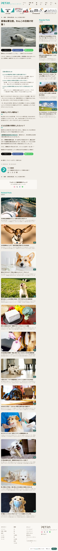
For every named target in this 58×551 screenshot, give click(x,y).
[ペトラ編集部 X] (10, 173)
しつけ (41, 3)
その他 (15, 543)
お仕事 (46, 3)
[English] (43, 534)
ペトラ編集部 (10, 168)
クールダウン (12, 160)
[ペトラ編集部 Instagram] (12, 173)
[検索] (55, 3)
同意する (54, 548)
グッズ (51, 3)
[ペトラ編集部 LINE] (17, 173)
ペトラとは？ (29, 529)
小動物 (15, 535)
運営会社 (28, 535)
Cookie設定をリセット (31, 541)
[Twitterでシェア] (6, 50)
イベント (24, 3)
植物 (15, 541)
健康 (36, 3)
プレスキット (29, 531)
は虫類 (15, 539)
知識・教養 (31, 3)
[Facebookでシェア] (18, 50)
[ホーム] (1, 17)
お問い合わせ (29, 533)
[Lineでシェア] (28, 50)
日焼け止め (18, 160)
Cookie (36, 548)
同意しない (48, 548)
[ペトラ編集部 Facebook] (14, 173)
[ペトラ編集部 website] (8, 173)
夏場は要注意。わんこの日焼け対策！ (16, 17)
